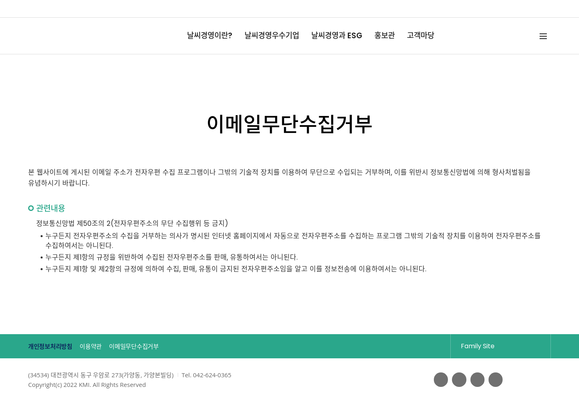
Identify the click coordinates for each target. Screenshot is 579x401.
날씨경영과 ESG (336, 35)
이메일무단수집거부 (156, 346)
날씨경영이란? (209, 35)
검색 (530, 36)
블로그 (475, 379)
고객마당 (420, 35)
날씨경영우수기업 (271, 35)
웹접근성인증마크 (534, 379)
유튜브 (456, 379)
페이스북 (437, 379)
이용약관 (102, 346)
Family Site (493, 346)
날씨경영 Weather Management (57, 36)
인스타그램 (495, 379)
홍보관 (384, 35)
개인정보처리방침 (52, 346)
